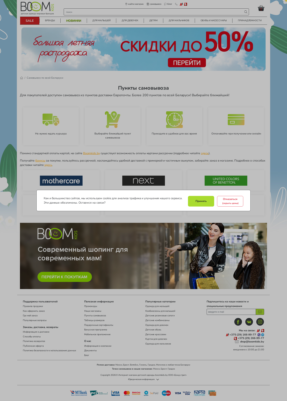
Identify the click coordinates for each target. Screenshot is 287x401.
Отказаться (230, 201)
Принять (201, 201)
